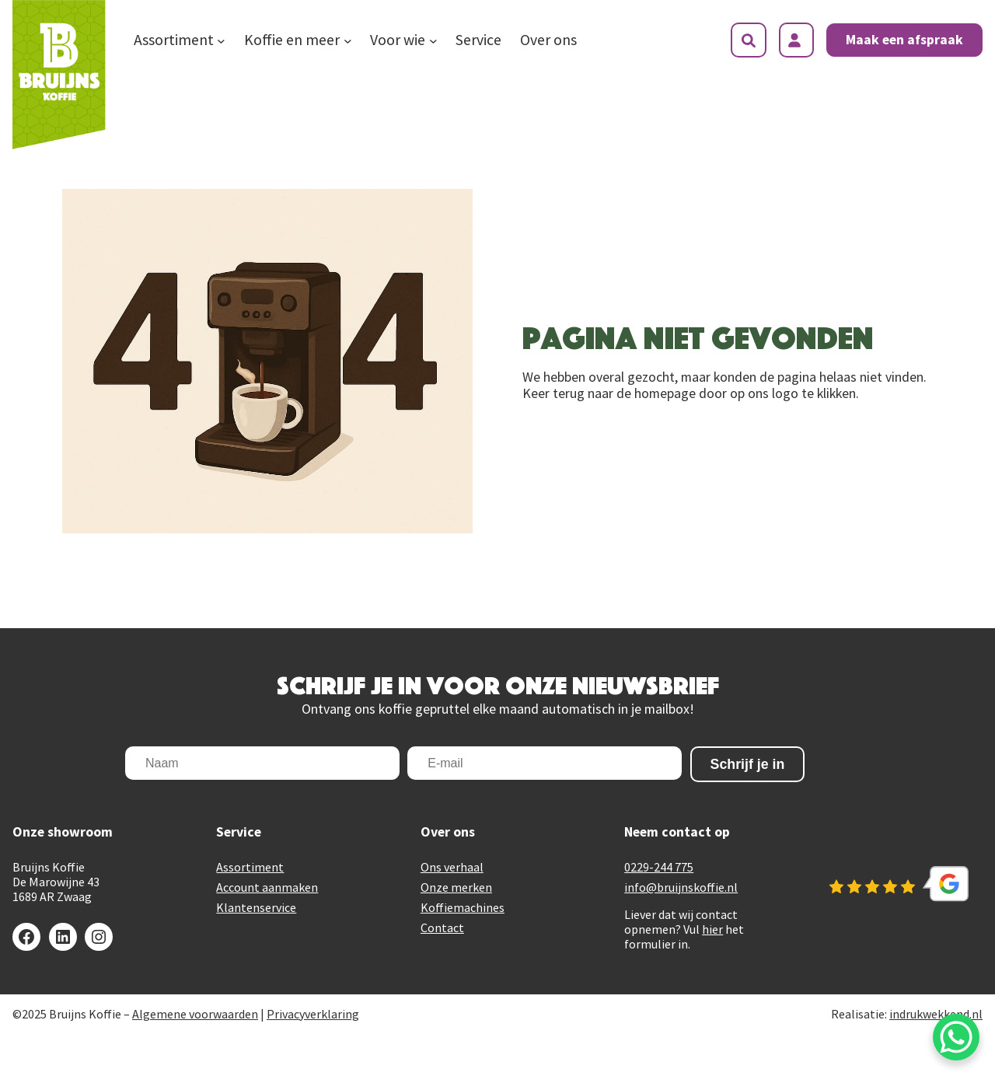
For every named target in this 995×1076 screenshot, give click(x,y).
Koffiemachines (462, 907)
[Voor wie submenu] (433, 41)
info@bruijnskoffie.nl (681, 887)
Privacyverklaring (313, 1014)
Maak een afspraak (904, 39)
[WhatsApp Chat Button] (956, 1037)
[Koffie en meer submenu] (348, 41)
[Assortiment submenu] (221, 41)
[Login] (796, 40)
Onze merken (456, 887)
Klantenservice (256, 907)
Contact (442, 927)
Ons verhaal (452, 867)
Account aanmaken (267, 887)
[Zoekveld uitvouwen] (748, 40)
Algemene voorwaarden (195, 1014)
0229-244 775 (658, 867)
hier (712, 929)
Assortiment (250, 867)
